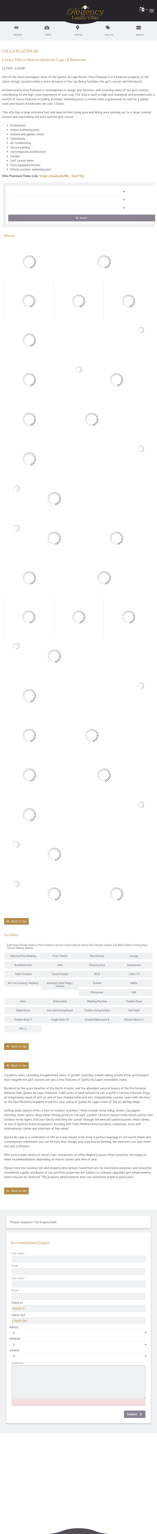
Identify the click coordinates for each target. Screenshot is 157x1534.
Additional (18, 1363)
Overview (17, 35)
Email (15, 1265)
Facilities (109, 35)
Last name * (19, 1278)
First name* (18, 1253)
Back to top (19, 921)
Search (81, 217)
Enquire (140, 35)
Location (78, 35)
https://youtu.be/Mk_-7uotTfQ (61, 176)
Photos (48, 35)
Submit (132, 1414)
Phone (15, 1290)
